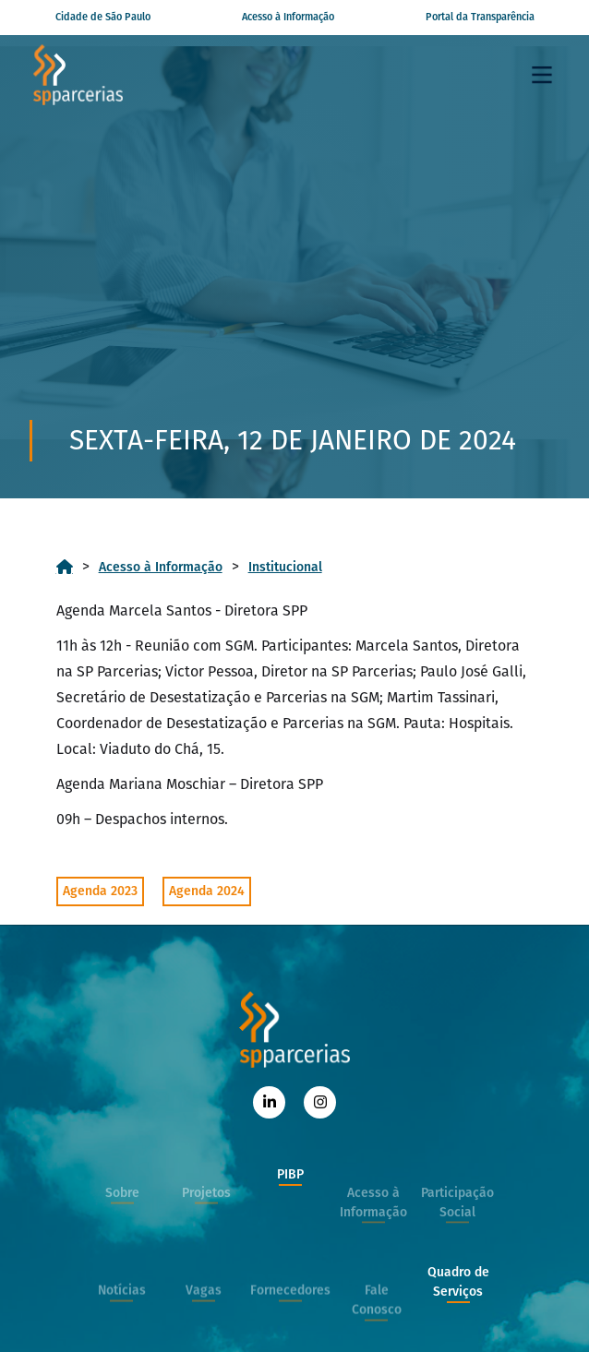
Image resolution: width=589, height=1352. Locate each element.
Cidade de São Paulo (102, 17)
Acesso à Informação (288, 17)
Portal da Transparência (480, 17)
